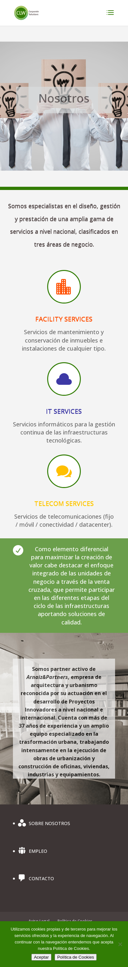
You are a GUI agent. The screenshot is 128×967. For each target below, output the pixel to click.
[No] (120, 944)
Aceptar (41, 957)
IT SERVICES (64, 411)
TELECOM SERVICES (64, 503)
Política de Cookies (75, 957)
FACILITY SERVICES (63, 318)
